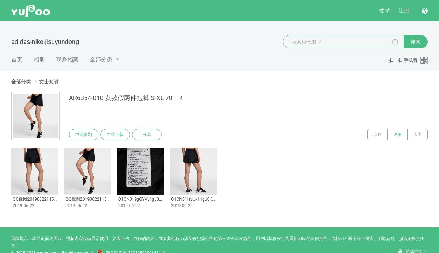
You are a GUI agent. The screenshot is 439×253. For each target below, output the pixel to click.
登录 (384, 10)
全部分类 (101, 59)
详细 (397, 134)
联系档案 (67, 59)
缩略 (377, 134)
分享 (147, 134)
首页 (16, 59)
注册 (403, 10)
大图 (417, 134)
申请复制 (83, 134)
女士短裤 (49, 81)
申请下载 (115, 134)
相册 (39, 59)
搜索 (415, 42)
